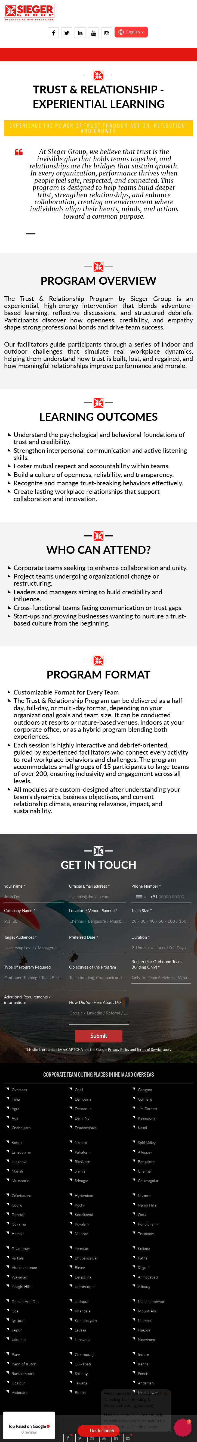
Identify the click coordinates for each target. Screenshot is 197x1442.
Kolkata (144, 1249)
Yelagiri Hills (21, 1287)
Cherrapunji (84, 1355)
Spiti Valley (147, 1143)
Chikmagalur (148, 1181)
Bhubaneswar (86, 1258)
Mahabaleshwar (151, 1302)
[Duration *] (161, 948)
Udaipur (18, 1383)
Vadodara (19, 1393)
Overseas (19, 1090)
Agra (15, 1109)
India (16, 1099)
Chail (79, 1090)
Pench (143, 1374)
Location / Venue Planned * (93, 911)
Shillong (81, 1374)
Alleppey (145, 1152)
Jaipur (17, 1330)
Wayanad (19, 1277)
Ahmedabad (148, 1277)
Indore (143, 1355)
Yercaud (81, 1249)
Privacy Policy (119, 1050)
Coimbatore (21, 1196)
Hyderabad (84, 1196)
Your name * (14, 886)
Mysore (144, 1196)
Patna (142, 1258)
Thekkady (146, 1234)
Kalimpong (146, 1118)
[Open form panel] (99, 1431)
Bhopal (81, 1393)
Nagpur (144, 1330)
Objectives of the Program (92, 967)
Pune (16, 1355)
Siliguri (143, 1268)
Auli (15, 1118)
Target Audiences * (20, 937)
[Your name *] (33, 897)
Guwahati (83, 1364)
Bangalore (146, 1162)
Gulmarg (145, 1099)
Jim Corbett (147, 1109)
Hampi (17, 1234)
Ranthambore (23, 1374)
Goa (15, 1311)
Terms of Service (149, 1050)
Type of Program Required (27, 967)
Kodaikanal (84, 1215)
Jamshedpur (85, 1287)
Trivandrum (21, 1249)
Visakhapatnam (24, 1268)
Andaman (146, 1383)
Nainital (81, 1143)
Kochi (79, 1205)
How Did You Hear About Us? (95, 1003)
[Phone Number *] (170, 897)
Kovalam (82, 1224)
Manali (17, 1171)
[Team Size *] (161, 921)
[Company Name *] (33, 921)
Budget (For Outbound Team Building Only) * (156, 964)
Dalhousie (83, 1099)
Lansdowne (21, 1152)
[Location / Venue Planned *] (97, 921)
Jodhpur (82, 1302)
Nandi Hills (147, 1205)
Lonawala (82, 1340)
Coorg (17, 1205)
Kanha (143, 1364)
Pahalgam (83, 1152)
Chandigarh (21, 1128)
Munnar (81, 1234)
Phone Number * (146, 886)
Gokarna (19, 1224)
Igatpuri (18, 1321)
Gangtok (145, 1090)
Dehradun (83, 1109)
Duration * (140, 937)
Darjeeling (83, 1277)
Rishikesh (82, 1162)
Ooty (142, 1215)
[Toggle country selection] (141, 897)
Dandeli (18, 1215)
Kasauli (17, 1143)
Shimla (80, 1171)
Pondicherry (148, 1224)
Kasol (142, 1128)
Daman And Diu (25, 1302)
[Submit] (98, 1036)
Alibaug (144, 1287)
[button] (131, 32)
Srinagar (81, 1181)
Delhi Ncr (83, 1118)
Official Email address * (89, 886)
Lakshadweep (149, 1393)
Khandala (82, 1311)
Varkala (18, 1258)
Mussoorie (20, 1181)
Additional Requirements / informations (27, 1000)
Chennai (145, 1171)
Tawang (81, 1383)
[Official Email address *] (97, 897)
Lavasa (80, 1330)
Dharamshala (86, 1128)
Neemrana (146, 1340)
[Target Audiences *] (33, 948)
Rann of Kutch (24, 1364)
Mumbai (145, 1321)
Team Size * (141, 911)
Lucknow (19, 1162)
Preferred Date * (83, 937)
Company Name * (19, 911)
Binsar (80, 1268)
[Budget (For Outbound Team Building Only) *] (161, 978)
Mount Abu (147, 1311)
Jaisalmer (19, 1340)
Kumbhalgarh (86, 1321)
